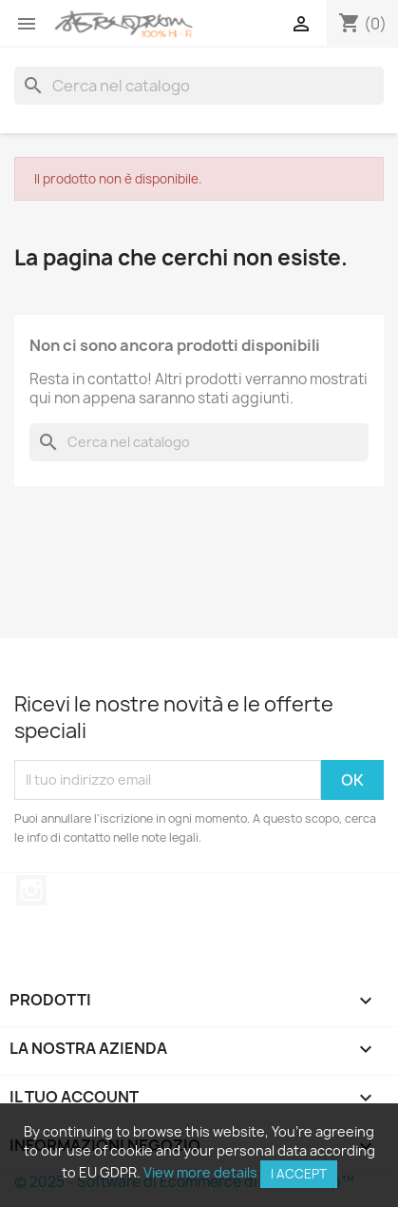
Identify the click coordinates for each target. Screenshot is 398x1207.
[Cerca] (199, 86)
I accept (299, 1173)
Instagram (31, 890)
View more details (200, 1172)
